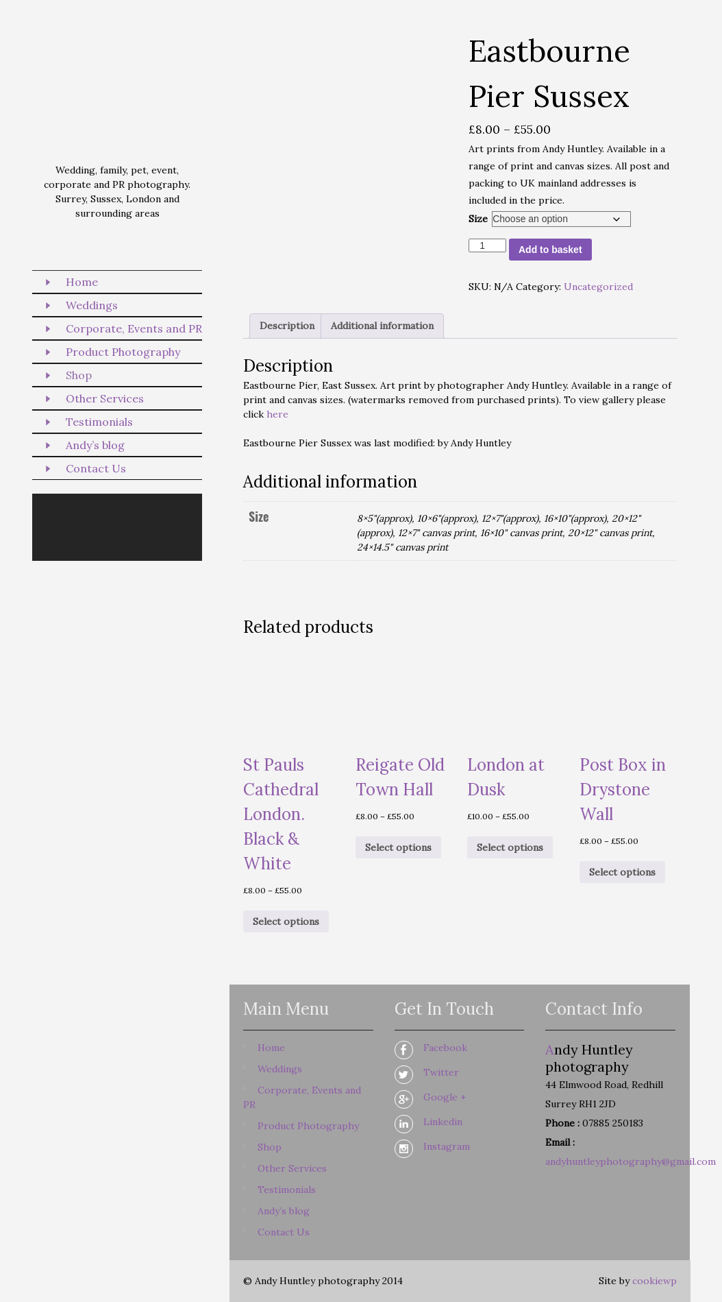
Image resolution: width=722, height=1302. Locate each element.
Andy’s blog (95, 445)
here (277, 414)
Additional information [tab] (382, 326)
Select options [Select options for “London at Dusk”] (510, 847)
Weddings (92, 305)
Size (478, 219)
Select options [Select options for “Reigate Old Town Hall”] (398, 847)
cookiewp (654, 1281)
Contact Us (96, 468)
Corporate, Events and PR (134, 328)
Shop (79, 375)
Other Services (105, 398)
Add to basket (550, 249)
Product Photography (123, 352)
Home (82, 282)
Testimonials (99, 422)
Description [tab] (287, 326)
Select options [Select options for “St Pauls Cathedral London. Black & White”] (286, 921)
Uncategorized (598, 286)
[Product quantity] (487, 245)
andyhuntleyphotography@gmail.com (630, 1161)
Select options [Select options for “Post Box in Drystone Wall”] (622, 872)
